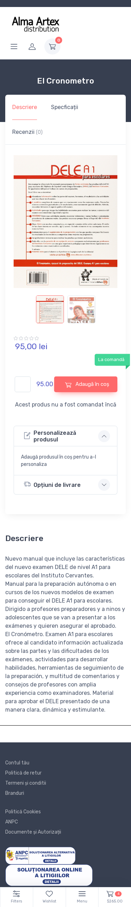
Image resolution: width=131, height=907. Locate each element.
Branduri (14, 793)
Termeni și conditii (25, 783)
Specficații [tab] (64, 107)
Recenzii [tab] (27, 132)
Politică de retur (23, 773)
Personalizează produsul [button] (50, 436)
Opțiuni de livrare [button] (52, 484)
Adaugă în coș (87, 384)
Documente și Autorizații (33, 832)
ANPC (11, 822)
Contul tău (17, 763)
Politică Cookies (23, 812)
